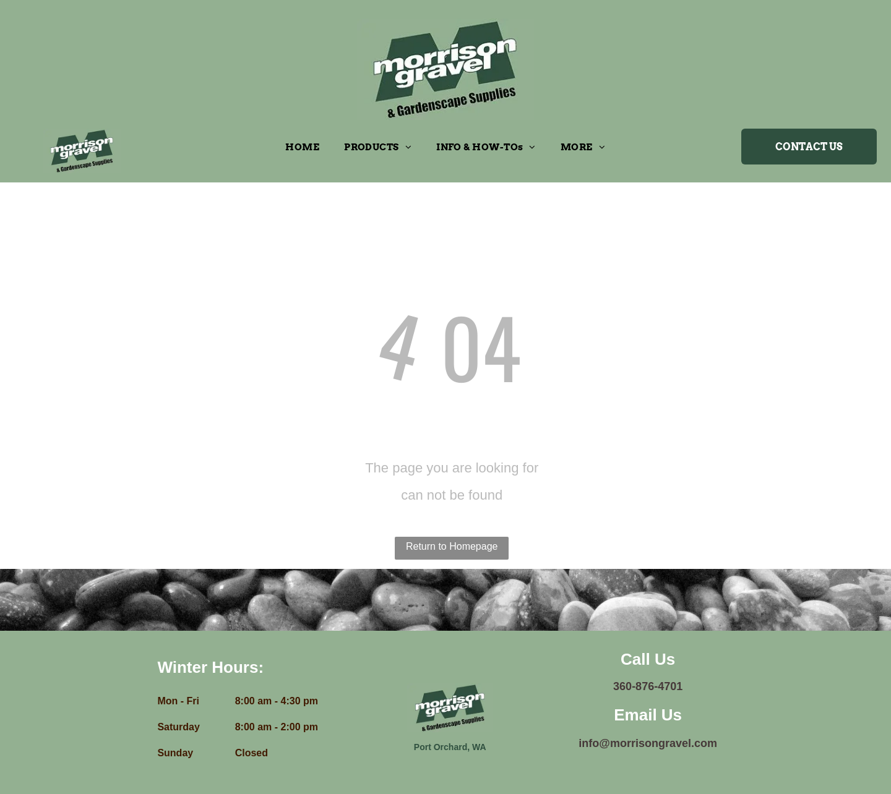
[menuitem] (302, 147)
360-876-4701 (647, 686)
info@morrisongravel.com (648, 743)
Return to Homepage (452, 546)
